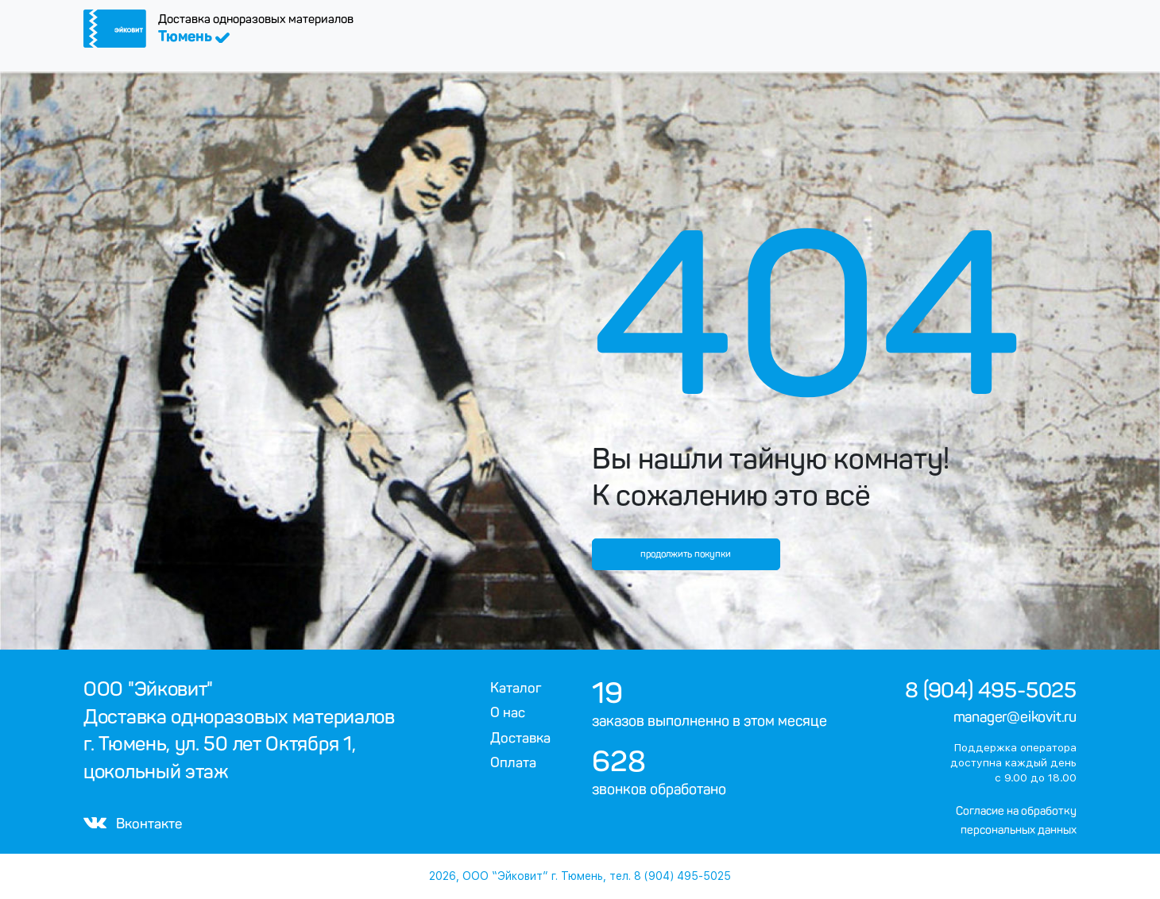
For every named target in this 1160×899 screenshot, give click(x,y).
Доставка (520, 738)
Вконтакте (132, 823)
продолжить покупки (685, 554)
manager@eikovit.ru (1015, 717)
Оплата (513, 762)
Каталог (516, 687)
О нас (507, 712)
